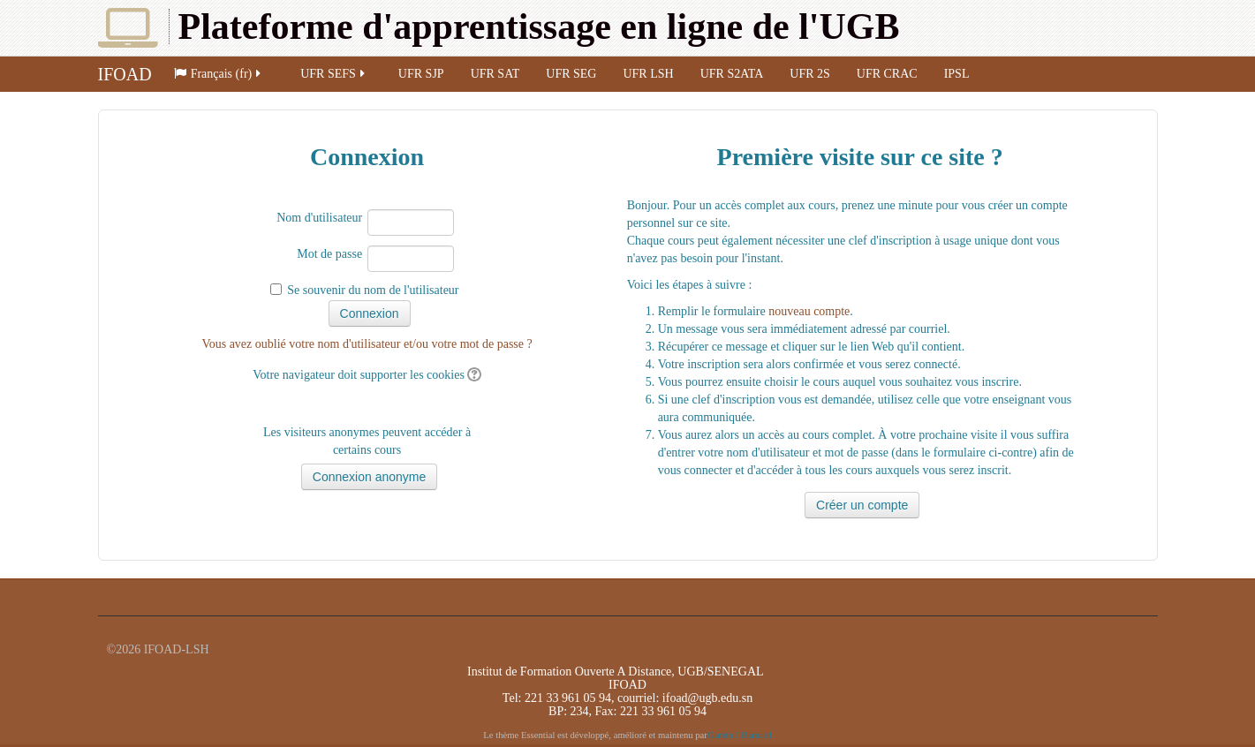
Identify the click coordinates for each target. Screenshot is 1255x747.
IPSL (957, 73)
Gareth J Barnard (739, 735)
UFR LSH (648, 73)
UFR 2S (810, 73)
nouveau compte (809, 311)
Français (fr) (219, 73)
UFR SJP (421, 73)
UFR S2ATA (732, 73)
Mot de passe (329, 253)
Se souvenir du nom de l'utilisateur (372, 290)
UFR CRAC (887, 73)
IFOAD (125, 74)
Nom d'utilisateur (319, 217)
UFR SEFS (333, 73)
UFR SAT (495, 73)
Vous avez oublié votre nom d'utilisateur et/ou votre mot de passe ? (366, 344)
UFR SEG (571, 73)
